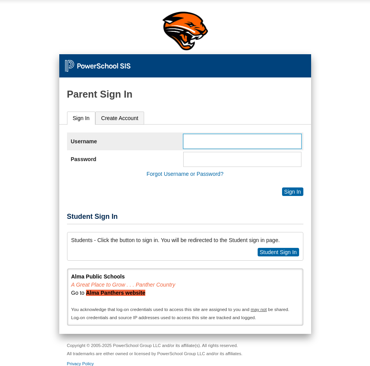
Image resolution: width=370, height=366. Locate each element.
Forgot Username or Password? (184, 174)
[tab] (81, 118)
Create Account (119, 118)
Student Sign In (278, 252)
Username (84, 141)
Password (83, 159)
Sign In (81, 118)
